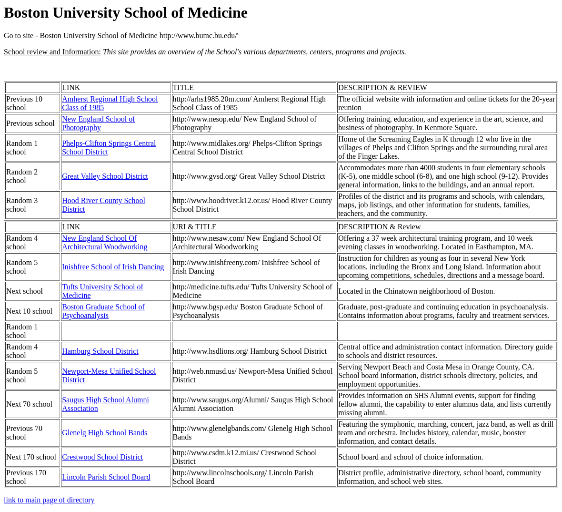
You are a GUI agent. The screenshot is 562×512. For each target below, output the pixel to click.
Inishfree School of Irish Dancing (113, 267)
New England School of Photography (98, 123)
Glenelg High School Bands (104, 433)
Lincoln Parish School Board (106, 477)
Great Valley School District (105, 176)
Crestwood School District (102, 457)
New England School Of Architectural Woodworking (104, 242)
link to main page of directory (49, 500)
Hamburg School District (100, 351)
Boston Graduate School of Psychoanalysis (103, 311)
